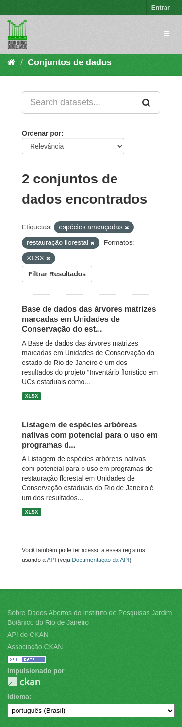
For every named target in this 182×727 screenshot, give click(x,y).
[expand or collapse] (166, 33)
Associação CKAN (35, 647)
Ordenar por (41, 133)
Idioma (18, 696)
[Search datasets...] (78, 102)
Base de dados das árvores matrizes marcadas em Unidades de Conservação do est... (89, 319)
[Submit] (147, 102)
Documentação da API (100, 560)
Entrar (160, 7)
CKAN (23, 682)
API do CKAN (28, 634)
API (51, 560)
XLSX (31, 396)
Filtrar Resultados (57, 274)
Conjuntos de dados (70, 62)
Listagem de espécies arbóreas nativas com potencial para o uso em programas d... (90, 435)
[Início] (11, 62)
